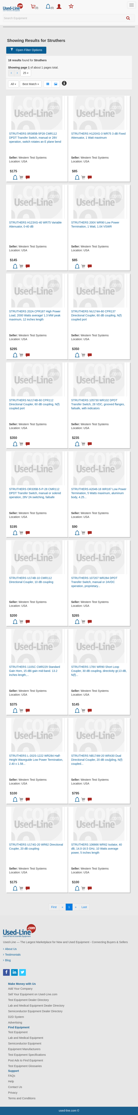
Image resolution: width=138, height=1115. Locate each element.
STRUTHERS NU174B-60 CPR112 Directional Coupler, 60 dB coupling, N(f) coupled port (34, 404)
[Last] (84, 907)
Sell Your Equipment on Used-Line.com (32, 994)
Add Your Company (20, 988)
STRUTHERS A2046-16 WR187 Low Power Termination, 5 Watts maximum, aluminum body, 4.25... (98, 493)
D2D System (16, 1016)
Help (11, 1081)
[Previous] (62, 907)
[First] (53, 907)
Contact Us (15, 1087)
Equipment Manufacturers (24, 1049)
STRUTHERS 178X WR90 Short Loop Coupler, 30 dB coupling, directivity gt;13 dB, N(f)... (99, 670)
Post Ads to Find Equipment (25, 1060)
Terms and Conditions (21, 1098)
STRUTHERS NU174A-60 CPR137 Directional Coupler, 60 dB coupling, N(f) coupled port (96, 315)
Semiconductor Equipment (24, 1043)
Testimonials (12, 954)
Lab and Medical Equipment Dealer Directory (36, 1005)
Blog (7, 960)
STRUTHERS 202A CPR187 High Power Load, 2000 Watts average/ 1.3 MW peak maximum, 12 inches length (34, 315)
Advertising (15, 1022)
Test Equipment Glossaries (25, 1066)
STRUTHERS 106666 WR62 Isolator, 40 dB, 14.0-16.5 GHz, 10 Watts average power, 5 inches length (96, 848)
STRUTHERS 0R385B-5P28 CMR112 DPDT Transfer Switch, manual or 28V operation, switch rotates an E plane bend (35, 137)
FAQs (11, 1075)
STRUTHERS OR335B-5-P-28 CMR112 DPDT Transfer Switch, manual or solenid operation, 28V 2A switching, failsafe (35, 493)
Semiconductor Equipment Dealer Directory (35, 1011)
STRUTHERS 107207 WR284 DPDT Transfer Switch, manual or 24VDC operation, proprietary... (94, 582)
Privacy (12, 1092)
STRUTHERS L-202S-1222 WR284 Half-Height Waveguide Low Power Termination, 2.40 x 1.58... (36, 759)
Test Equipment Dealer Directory (28, 1000)
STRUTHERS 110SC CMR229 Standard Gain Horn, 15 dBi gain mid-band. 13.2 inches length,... (34, 670)
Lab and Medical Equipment (25, 1037)
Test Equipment (18, 1032)
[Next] (75, 907)
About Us (10, 949)
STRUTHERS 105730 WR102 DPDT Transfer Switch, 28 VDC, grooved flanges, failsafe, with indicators (98, 404)
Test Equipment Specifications (27, 1054)
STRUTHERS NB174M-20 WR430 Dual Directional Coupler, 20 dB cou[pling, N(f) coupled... (96, 759)
